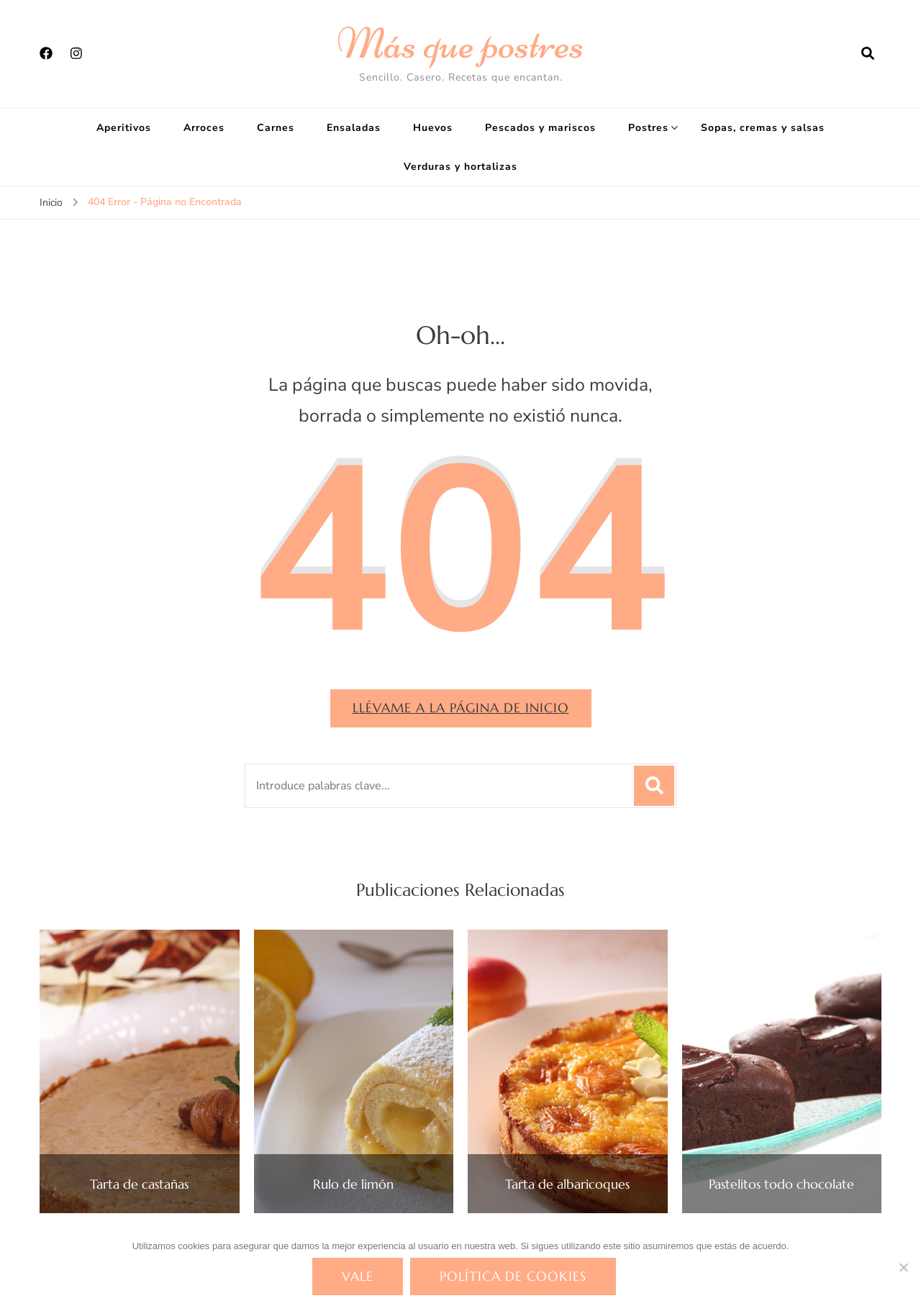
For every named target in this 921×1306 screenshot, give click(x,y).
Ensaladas (354, 128)
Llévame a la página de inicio (461, 707)
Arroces (203, 128)
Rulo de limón (353, 1184)
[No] (903, 1267)
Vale (357, 1276)
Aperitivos (123, 128)
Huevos (433, 128)
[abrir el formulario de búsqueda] (867, 54)
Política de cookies (513, 1276)
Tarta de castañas (139, 1184)
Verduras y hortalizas (460, 166)
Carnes (275, 128)
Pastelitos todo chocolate (781, 1184)
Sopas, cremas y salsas (763, 128)
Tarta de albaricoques (567, 1184)
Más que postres (460, 43)
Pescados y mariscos (540, 128)
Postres (648, 128)
